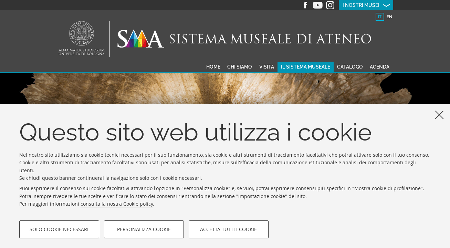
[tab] (380, 17)
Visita (266, 67)
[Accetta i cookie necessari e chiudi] (439, 114)
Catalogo (350, 67)
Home (213, 67)
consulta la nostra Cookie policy (117, 203)
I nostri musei (361, 5)
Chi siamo (239, 67)
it (379, 16)
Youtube (318, 5)
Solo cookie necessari (59, 229)
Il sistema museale (305, 67)
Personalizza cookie (144, 229)
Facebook (305, 5)
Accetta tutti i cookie (228, 229)
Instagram (330, 5)
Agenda (379, 67)
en (389, 16)
